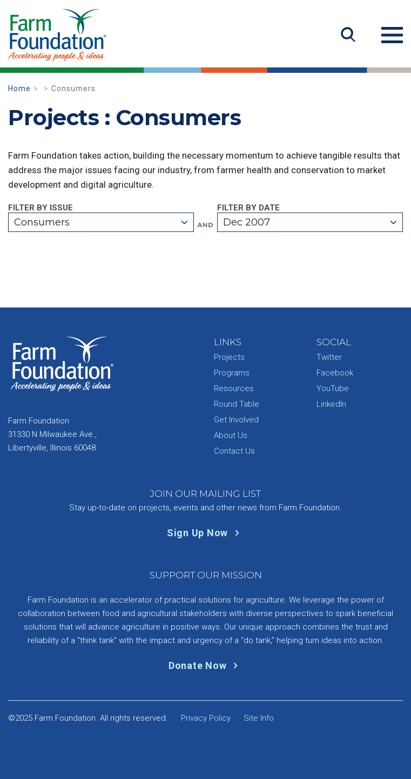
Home (19, 88)
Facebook (334, 373)
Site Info (259, 718)
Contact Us (234, 451)
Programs (232, 373)
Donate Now (205, 665)
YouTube (332, 388)
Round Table (236, 404)
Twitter (329, 357)
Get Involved (236, 420)
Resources (234, 388)
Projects (229, 357)
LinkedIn (331, 404)
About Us (230, 435)
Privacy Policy (206, 718)
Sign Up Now (205, 532)
